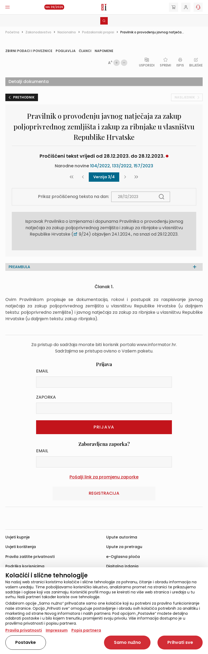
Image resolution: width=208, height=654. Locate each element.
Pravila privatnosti (23, 630)
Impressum (57, 630)
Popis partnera (86, 630)
